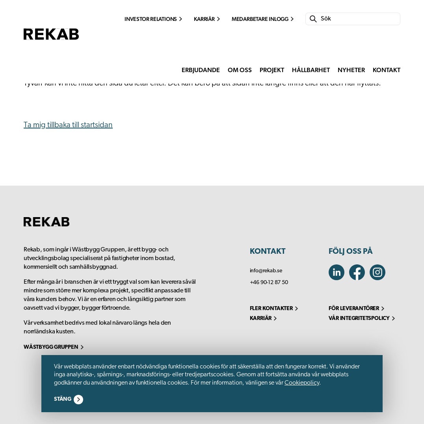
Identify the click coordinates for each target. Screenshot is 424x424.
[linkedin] (339, 278)
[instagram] (359, 278)
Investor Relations (151, 19)
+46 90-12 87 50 (269, 283)
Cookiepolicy (302, 383)
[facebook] (379, 278)
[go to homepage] (51, 47)
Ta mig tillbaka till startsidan (68, 125)
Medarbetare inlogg (260, 19)
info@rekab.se (266, 271)
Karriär (204, 19)
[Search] (358, 19)
